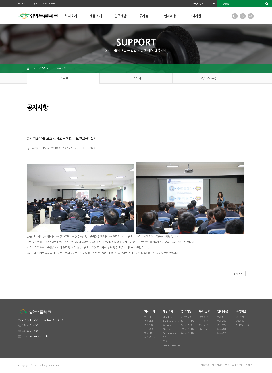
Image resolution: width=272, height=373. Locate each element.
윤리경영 (148, 329)
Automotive (169, 333)
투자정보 (145, 16)
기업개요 (148, 325)
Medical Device (171, 345)
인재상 (220, 317)
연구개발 (120, 16)
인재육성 (221, 321)
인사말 (147, 317)
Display (166, 329)
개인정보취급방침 (221, 365)
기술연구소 (186, 317)
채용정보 (221, 333)
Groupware (49, 3)
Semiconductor (171, 321)
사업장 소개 (150, 337)
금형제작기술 (187, 329)
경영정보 (203, 317)
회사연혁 (148, 333)
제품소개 (96, 16)
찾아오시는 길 (242, 325)
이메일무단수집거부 (242, 365)
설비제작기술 (187, 333)
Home (21, 3)
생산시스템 (186, 325)
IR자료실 (203, 329)
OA (164, 337)
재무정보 (203, 321)
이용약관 (205, 365)
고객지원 (195, 16)
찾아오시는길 (209, 78)
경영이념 (148, 321)
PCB (165, 341)
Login (34, 3)
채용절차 (221, 329)
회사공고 (203, 325)
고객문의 (136, 78)
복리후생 (221, 325)
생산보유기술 (187, 321)
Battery (167, 325)
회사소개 (71, 16)
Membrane (169, 317)
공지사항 (61, 68)
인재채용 (170, 16)
